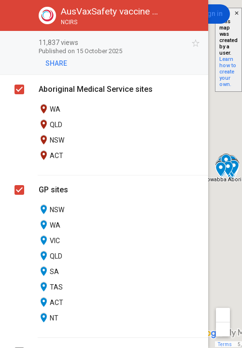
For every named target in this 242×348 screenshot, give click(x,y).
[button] (15, 15)
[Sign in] (212, 14)
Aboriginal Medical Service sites (96, 89)
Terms (225, 344)
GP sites (53, 189)
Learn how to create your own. (227, 71)
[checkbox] (195, 43)
